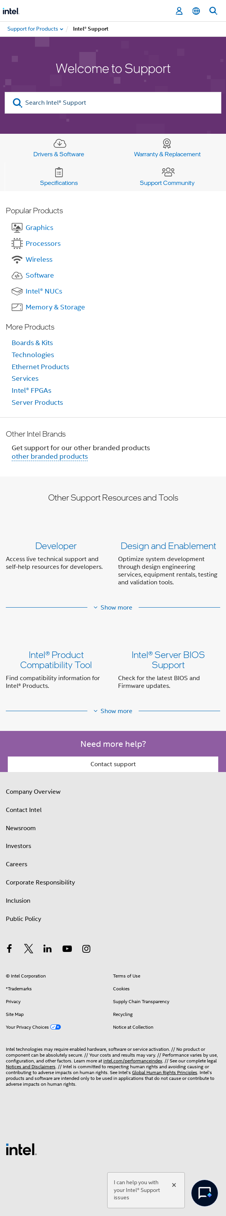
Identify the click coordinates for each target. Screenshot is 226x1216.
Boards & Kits (32, 343)
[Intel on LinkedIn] (47, 950)
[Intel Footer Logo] (21, 1149)
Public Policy (23, 919)
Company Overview (33, 792)
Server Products (37, 402)
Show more (116, 607)
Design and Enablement (168, 545)
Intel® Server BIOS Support (168, 659)
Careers (16, 864)
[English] (196, 11)
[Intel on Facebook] (9, 950)
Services (25, 378)
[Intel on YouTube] (67, 950)
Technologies (33, 355)
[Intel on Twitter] (28, 950)
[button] (113, 565)
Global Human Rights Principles (164, 1072)
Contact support (113, 764)
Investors (18, 846)
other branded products (50, 456)
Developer (56, 545)
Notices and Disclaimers (31, 1066)
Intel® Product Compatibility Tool (56, 659)
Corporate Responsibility (40, 882)
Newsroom (21, 828)
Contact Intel (24, 810)
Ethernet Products (40, 367)
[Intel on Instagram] (86, 950)
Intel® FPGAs (31, 390)
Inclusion (18, 901)
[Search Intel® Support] (113, 103)
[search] (17, 103)
